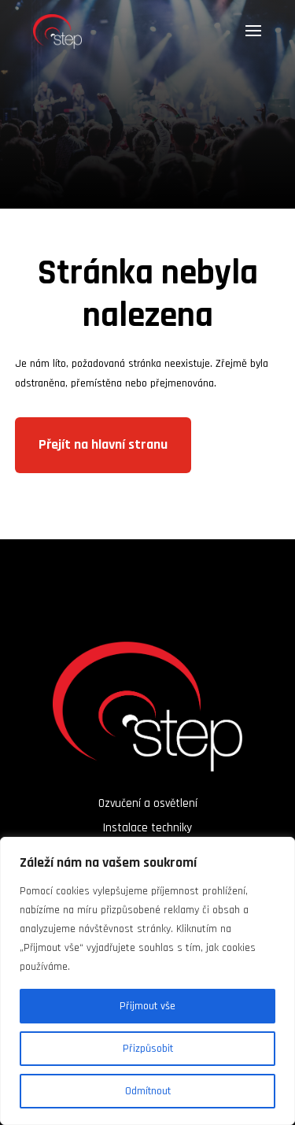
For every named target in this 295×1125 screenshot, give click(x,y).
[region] (147, 981)
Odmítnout (148, 1091)
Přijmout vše (147, 1006)
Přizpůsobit (148, 1049)
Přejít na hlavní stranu (103, 444)
